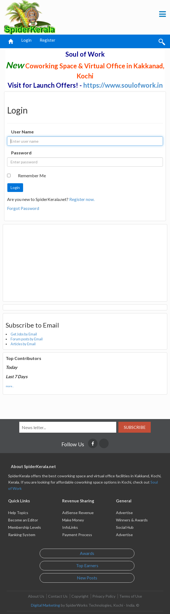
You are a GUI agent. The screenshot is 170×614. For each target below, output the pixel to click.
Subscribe (135, 427)
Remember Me (32, 175)
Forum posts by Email (27, 339)
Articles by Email (23, 344)
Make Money (73, 520)
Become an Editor (23, 520)
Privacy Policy (103, 596)
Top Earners (87, 565)
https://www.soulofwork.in (123, 85)
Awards (87, 553)
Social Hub (125, 527)
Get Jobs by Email (24, 334)
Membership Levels (24, 527)
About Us (36, 596)
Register (47, 40)
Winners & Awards (132, 520)
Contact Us (58, 596)
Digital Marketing (45, 605)
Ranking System (21, 534)
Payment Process (77, 534)
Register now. (82, 199)
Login (26, 40)
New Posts (87, 577)
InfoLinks (70, 527)
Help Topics (18, 512)
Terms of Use (130, 596)
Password (21, 152)
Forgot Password (23, 208)
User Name (22, 131)
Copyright (80, 596)
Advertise (124, 512)
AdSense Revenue (78, 512)
